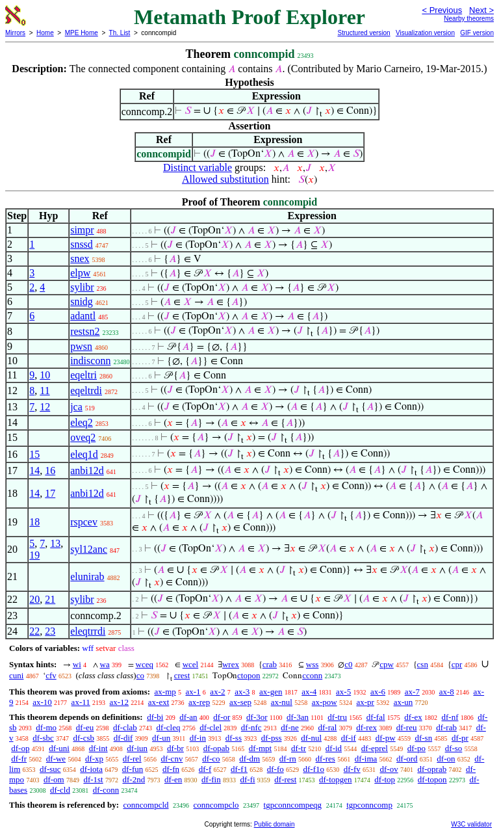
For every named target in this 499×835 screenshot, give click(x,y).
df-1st (93, 779)
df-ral (327, 727)
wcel (191, 664)
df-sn (423, 738)
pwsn (81, 346)
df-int (98, 748)
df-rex (366, 727)
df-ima (366, 758)
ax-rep (199, 702)
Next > (481, 10)
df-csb (84, 738)
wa (105, 664)
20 (34, 599)
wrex (230, 664)
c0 (348, 664)
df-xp (94, 758)
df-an (188, 717)
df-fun (133, 769)
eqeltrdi (86, 390)
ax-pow (324, 702)
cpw (386, 664)
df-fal (375, 717)
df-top (384, 779)
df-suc (50, 769)
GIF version (477, 32)
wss (312, 664)
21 (50, 599)
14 (34, 470)
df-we (56, 758)
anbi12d (87, 470)
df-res (325, 758)
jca (76, 406)
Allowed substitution (225, 179)
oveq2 (83, 437)
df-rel (132, 758)
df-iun (137, 748)
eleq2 (81, 422)
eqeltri (83, 374)
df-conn (106, 790)
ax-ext (158, 702)
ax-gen (270, 691)
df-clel (210, 727)
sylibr (82, 287)
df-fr (19, 758)
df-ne (289, 727)
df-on (446, 758)
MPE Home (81, 32)
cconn (312, 675)
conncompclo (216, 805)
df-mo (46, 727)
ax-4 (308, 691)
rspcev (83, 521)
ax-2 (217, 691)
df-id (334, 748)
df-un (161, 738)
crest (182, 675)
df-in (198, 738)
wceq (144, 664)
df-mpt (260, 748)
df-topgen (335, 779)
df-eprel (374, 748)
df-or (221, 717)
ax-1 (193, 691)
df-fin (211, 779)
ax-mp (165, 691)
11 (44, 390)
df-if (348, 738)
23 (50, 631)
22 (34, 631)
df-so (454, 748)
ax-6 (377, 691)
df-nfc (251, 727)
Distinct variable (197, 167)
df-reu (406, 727)
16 (50, 470)
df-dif (123, 738)
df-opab (216, 748)
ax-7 (412, 691)
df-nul (311, 738)
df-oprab (431, 769)
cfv (51, 675)
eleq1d (84, 454)
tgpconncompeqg (293, 805)
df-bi (155, 717)
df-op (20, 748)
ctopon (248, 675)
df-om (54, 779)
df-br (175, 748)
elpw (80, 272)
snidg (81, 301)
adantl (83, 315)
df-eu (85, 727)
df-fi (247, 779)
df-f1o (314, 769)
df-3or (257, 717)
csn (422, 664)
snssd (81, 244)
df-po (416, 748)
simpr (82, 229)
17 (50, 493)
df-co (211, 758)
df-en (173, 779)
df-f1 (239, 769)
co (140, 675)
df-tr (298, 748)
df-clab (125, 727)
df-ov (389, 769)
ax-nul (281, 702)
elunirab (87, 576)
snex (79, 258)
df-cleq (169, 727)
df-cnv (171, 758)
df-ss (233, 738)
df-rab (446, 727)
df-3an (298, 717)
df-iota (91, 769)
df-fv (352, 769)
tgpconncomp (369, 805)
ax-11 (80, 702)
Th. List (120, 32)
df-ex (413, 717)
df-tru (337, 717)
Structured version (363, 32)
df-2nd (134, 779)
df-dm (249, 758)
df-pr (460, 738)
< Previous (442, 10)
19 (34, 555)
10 (45, 374)
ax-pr (365, 702)
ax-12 (119, 702)
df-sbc (43, 738)
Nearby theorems (469, 18)
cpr (457, 664)
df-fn (170, 769)
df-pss (271, 738)
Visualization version (425, 32)
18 (34, 521)
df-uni (59, 748)
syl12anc (88, 549)
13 (55, 543)
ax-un (403, 702)
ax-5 (343, 691)
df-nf (450, 717)
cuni (16, 675)
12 (45, 406)
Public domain (274, 824)
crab (269, 664)
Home (45, 32)
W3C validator (471, 824)
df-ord (407, 758)
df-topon (432, 779)
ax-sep (240, 702)
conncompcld (145, 805)
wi (77, 664)
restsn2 (84, 331)
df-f (205, 769)
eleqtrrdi (87, 631)
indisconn (90, 360)
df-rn (287, 758)
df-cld (60, 790)
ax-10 (42, 702)
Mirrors (15, 32)
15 (34, 454)
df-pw (386, 738)
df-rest (285, 779)
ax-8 (446, 691)
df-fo (275, 769)
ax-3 (242, 691)
